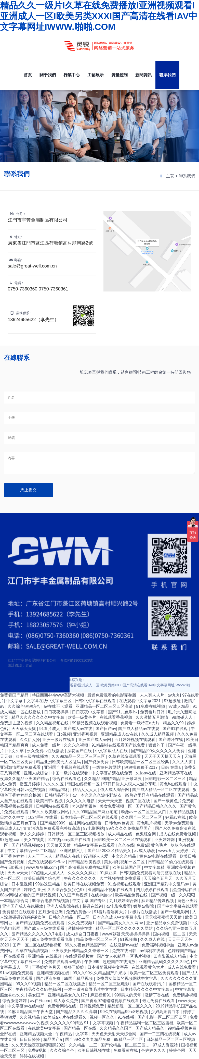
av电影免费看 (119, 906)
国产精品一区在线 (80, 1028)
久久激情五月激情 (152, 717)
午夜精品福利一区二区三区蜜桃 (145, 1023)
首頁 (28, 75)
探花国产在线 (80, 751)
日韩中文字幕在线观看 (96, 701)
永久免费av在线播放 (46, 751)
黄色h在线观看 (174, 784)
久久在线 (126, 845)
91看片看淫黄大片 (111, 912)
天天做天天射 (59, 845)
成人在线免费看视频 (178, 834)
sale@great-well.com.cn (32, 266)
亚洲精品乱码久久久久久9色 (165, 961)
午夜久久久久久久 (80, 878)
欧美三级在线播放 (32, 756)
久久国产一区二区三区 (142, 817)
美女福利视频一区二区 (125, 862)
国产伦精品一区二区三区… (126, 1045)
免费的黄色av (79, 912)
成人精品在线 (120, 834)
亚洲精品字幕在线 (176, 773)
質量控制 (119, 75)
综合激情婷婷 (15, 1001)
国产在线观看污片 (149, 984)
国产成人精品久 (150, 1028)
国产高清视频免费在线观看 (85, 867)
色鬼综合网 (146, 834)
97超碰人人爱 (96, 856)
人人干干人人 (40, 856)
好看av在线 (176, 817)
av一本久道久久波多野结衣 (97, 795)
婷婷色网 (177, 1050)
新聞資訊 (143, 75)
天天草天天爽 (24, 728)
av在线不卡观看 (58, 706)
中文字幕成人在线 (112, 751)
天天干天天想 (110, 801)
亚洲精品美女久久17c (68, 995)
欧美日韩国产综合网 (42, 878)
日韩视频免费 (92, 1006)
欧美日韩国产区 (127, 867)
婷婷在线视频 (32, 1056)
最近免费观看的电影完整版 (112, 695)
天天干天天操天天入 (163, 756)
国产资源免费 (97, 762)
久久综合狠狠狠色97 (66, 889)
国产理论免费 (48, 978)
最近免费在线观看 (159, 1001)
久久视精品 (30, 1017)
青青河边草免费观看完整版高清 (52, 828)
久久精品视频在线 (53, 723)
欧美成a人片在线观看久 (65, 1017)
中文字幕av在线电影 (26, 1006)
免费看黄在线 (126, 1050)
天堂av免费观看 (179, 823)
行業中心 (71, 75)
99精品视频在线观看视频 (95, 723)
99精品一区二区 (129, 1039)
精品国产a (53, 1039)
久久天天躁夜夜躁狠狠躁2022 (39, 1045)
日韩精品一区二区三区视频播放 (76, 834)
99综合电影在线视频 (51, 900)
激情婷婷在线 (80, 928)
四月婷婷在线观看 (153, 889)
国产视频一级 (163, 895)
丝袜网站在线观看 (85, 823)
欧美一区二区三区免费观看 (155, 973)
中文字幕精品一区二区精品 (32, 850)
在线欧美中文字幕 (44, 1028)
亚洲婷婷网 (165, 839)
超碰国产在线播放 (119, 961)
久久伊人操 (30, 739)
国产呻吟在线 (171, 739)
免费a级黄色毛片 (152, 845)
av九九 (174, 695)
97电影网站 (93, 828)
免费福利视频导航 (158, 945)
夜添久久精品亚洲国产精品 (25, 778)
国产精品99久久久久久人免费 (158, 751)
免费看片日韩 (153, 712)
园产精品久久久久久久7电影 (37, 934)
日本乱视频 (22, 884)
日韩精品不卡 (57, 795)
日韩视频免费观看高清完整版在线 (151, 873)
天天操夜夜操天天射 (164, 917)
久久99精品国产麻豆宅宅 (95, 812)
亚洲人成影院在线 (63, 906)
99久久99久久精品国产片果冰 (100, 973)
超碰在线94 (93, 906)
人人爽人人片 (152, 695)
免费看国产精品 (15, 695)
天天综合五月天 (158, 878)
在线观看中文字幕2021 (140, 701)
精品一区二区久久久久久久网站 (125, 928)
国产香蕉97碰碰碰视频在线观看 (110, 1001)
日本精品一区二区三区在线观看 (90, 817)
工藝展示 (95, 75)
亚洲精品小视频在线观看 (111, 889)
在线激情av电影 (124, 945)
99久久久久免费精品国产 (129, 828)
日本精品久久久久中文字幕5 (147, 989)
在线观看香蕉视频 (116, 717)
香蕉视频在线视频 (17, 806)
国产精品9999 (53, 823)
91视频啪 (129, 939)
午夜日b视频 (12, 867)
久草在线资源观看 (125, 756)
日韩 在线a (171, 767)
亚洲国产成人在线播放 (23, 906)
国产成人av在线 (78, 728)
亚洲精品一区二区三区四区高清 (105, 706)
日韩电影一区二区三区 (166, 778)
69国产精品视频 (79, 978)
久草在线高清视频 (32, 950)
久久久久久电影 (81, 801)
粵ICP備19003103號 (76, 665)
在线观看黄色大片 (148, 967)
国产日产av (106, 728)
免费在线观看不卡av (47, 862)
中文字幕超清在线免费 (112, 773)
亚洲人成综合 (36, 773)
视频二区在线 (138, 801)
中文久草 (16, 751)
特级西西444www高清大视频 (58, 695)
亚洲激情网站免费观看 (21, 767)
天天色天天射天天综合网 (114, 1034)
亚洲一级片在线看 (59, 739)
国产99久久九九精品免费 (88, 1039)
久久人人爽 (183, 762)
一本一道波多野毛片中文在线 (91, 989)
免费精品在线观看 (19, 912)
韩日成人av (10, 828)
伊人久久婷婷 (32, 834)
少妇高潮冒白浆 (166, 1011)
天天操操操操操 (136, 934)
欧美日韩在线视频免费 (84, 884)
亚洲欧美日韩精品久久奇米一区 (80, 950)
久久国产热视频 (74, 895)
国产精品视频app (27, 845)
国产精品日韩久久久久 (156, 806)
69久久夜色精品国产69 (86, 945)
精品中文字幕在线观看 (95, 845)
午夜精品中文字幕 (72, 1034)
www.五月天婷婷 (174, 850)
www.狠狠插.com (42, 867)
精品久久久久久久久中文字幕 (38, 717)
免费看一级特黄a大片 (141, 723)
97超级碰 (173, 701)
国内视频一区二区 (170, 934)
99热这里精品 (48, 884)
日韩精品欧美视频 (85, 862)
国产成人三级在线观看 (44, 928)
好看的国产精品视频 (38, 895)
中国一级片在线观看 (70, 773)
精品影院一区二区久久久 (130, 1006)
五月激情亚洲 (51, 912)
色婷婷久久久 (154, 1050)
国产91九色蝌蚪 (123, 712)
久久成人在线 (153, 939)
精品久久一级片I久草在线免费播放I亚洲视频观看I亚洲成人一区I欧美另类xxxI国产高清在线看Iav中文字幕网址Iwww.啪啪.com (98, 16)
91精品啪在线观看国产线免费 (118, 745)
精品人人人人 (85, 789)
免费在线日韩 (124, 950)
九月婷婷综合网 (124, 900)
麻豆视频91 (101, 995)
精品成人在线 (68, 856)
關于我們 (47, 75)
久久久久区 (54, 784)
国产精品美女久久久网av (121, 923)
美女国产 (36, 995)
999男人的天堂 (128, 995)
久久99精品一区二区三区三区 (78, 756)
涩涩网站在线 (184, 889)
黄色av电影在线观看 (158, 856)
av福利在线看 (152, 950)
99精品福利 (59, 789)
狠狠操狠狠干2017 (141, 767)
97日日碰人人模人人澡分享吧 (130, 784)
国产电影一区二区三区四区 (163, 1017)
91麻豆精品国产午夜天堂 (30, 1011)
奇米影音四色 (84, 806)
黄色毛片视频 (149, 823)
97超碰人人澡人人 (48, 873)
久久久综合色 (62, 1050)
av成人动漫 (145, 850)
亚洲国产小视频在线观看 (67, 767)
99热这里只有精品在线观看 (150, 795)
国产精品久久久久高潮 (77, 1011)
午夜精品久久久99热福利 (39, 989)
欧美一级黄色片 (82, 717)
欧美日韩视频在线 (94, 1050)
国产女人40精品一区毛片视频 (124, 956)
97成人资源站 (166, 1045)
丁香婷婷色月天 (46, 967)
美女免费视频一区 (116, 806)
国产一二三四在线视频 (160, 1034)
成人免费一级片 (46, 745)
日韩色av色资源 (120, 823)
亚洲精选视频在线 (53, 973)
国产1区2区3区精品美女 (109, 850)
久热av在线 (146, 773)
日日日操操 (30, 1039)
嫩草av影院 (144, 906)
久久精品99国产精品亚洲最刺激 (113, 778)
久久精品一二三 (83, 1045)
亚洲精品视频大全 (36, 1034)
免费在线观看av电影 (63, 961)
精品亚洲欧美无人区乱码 (59, 762)
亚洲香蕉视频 (86, 734)
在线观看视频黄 (80, 956)
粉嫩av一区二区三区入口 (144, 812)
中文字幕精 (154, 867)
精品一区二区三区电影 (109, 984)
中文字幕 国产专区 (89, 900)
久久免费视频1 (82, 923)
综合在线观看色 (67, 778)
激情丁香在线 (157, 995)
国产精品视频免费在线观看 (40, 923)
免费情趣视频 (185, 995)
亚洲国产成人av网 (95, 739)
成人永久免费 (66, 1001)
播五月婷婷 (30, 784)
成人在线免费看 (182, 967)
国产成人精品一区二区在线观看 (161, 789)
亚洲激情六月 (72, 850)
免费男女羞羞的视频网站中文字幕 (127, 978)
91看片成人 (50, 728)
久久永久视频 (76, 745)
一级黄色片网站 (107, 767)
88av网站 (8, 895)
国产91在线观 (176, 728)
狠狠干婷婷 (74, 967)
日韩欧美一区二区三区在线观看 (123, 839)
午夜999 (92, 961)
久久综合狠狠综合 (24, 706)
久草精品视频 (182, 812)
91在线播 (126, 1017)
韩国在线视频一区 (84, 784)
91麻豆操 (108, 873)
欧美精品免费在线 (132, 895)
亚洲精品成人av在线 (120, 734)
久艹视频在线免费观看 (120, 878)
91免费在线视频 (151, 706)
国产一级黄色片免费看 (174, 801)
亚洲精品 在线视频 (45, 956)
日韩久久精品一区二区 (69, 917)
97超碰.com (10, 839)
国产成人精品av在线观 (139, 728)
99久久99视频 (29, 984)
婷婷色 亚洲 (34, 889)
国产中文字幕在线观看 (177, 906)
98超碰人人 (182, 717)
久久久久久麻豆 (82, 873)
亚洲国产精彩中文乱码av (167, 884)
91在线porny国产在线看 (69, 839)
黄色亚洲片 (187, 900)
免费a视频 (37, 1050)
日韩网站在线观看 (53, 806)
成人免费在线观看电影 (53, 939)
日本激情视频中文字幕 (108, 967)
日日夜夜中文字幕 (88, 712)
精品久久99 (174, 723)
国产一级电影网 (175, 912)
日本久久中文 (12, 817)
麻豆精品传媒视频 (158, 900)
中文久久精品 (124, 856)
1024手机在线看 (43, 817)
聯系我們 (167, 75)
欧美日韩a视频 (50, 801)
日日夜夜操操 (57, 712)
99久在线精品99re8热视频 (124, 1011)
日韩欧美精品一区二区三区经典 (141, 762)
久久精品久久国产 (116, 1028)
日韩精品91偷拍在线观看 (171, 862)
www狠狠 (110, 934)
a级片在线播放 (144, 912)
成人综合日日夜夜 (83, 934)
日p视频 (63, 734)
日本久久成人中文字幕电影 (118, 917)
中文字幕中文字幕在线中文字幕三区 (39, 701)
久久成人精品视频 (158, 734)
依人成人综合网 (115, 789)
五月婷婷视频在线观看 (135, 739)
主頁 (170, 176)
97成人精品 (179, 706)
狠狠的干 (157, 745)
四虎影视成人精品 (170, 956)
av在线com (40, 1001)
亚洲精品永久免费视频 (167, 923)
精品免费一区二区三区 (97, 939)
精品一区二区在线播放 (65, 984)
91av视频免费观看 (17, 973)
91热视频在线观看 (125, 884)
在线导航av (102, 895)
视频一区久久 (102, 1017)
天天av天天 (18, 873)
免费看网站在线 (62, 1006)
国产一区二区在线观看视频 (37, 945)
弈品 (29, 670)
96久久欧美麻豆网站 (51, 812)
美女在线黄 (34, 839)
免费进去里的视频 (17, 723)
